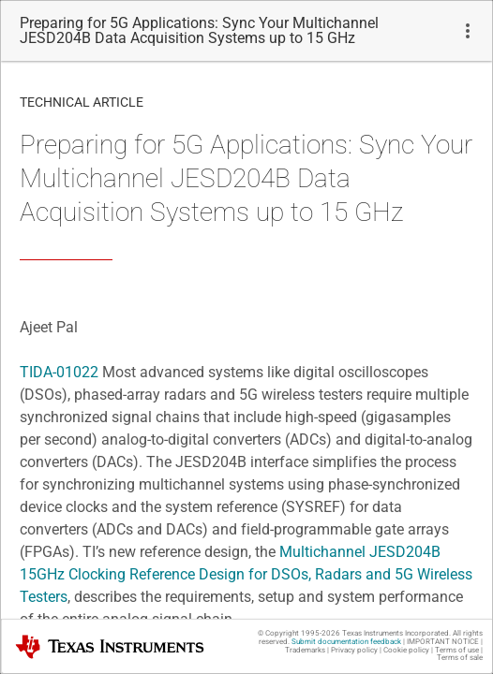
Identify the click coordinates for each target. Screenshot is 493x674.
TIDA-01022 (59, 372)
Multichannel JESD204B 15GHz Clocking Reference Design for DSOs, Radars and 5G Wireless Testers (246, 574)
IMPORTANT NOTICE (443, 641)
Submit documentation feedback (346, 641)
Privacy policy (354, 650)
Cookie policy (406, 650)
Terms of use (457, 650)
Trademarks (305, 650)
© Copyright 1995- (299, 633)
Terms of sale (460, 657)
